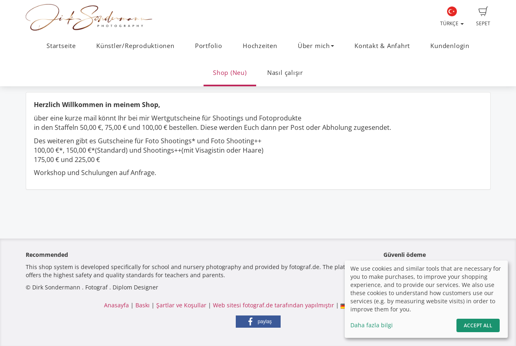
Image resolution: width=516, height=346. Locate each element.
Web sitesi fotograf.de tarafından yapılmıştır (273, 305)
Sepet (483, 17)
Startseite (61, 46)
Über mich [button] (316, 46)
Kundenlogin (449, 46)
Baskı (142, 305)
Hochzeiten (260, 46)
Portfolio (208, 46)
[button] (258, 321)
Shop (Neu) (230, 72)
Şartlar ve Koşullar (181, 305)
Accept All (478, 325)
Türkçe (452, 17)
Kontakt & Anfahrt (382, 46)
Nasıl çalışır (285, 72)
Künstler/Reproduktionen (135, 46)
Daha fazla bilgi (371, 325)
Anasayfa (116, 305)
